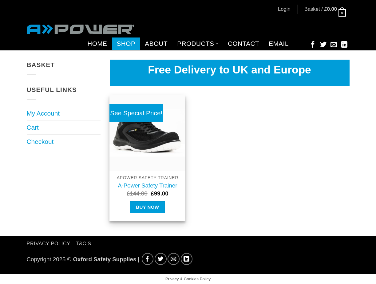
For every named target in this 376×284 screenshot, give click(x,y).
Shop (126, 43)
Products (197, 43)
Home (97, 43)
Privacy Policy (48, 243)
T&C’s (83, 243)
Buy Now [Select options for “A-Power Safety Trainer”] (147, 207)
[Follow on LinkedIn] (344, 45)
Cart (33, 127)
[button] (284, 9)
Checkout (40, 141)
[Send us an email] (333, 45)
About (156, 43)
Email (279, 43)
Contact (243, 43)
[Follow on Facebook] (313, 45)
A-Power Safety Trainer (147, 185)
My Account (43, 113)
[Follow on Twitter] (323, 45)
